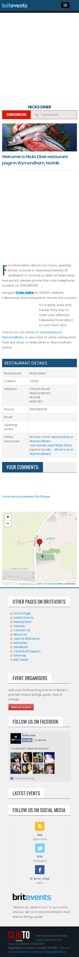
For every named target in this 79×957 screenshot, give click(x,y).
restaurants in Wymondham (51, 439)
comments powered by (26, 496)
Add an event (21, 707)
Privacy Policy (33, 952)
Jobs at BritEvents (27, 639)
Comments (50, 115)
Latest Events (23, 617)
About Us (20, 634)
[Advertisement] (39, 54)
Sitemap (20, 655)
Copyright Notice (54, 952)
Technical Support (27, 651)
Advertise (20, 643)
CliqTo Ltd (42, 940)
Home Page (22, 613)
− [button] (8, 524)
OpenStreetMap (55, 583)
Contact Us (22, 630)
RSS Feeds (21, 660)
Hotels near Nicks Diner (54, 445)
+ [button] (8, 517)
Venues (19, 626)
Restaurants (22, 622)
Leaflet (39, 583)
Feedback (21, 647)
